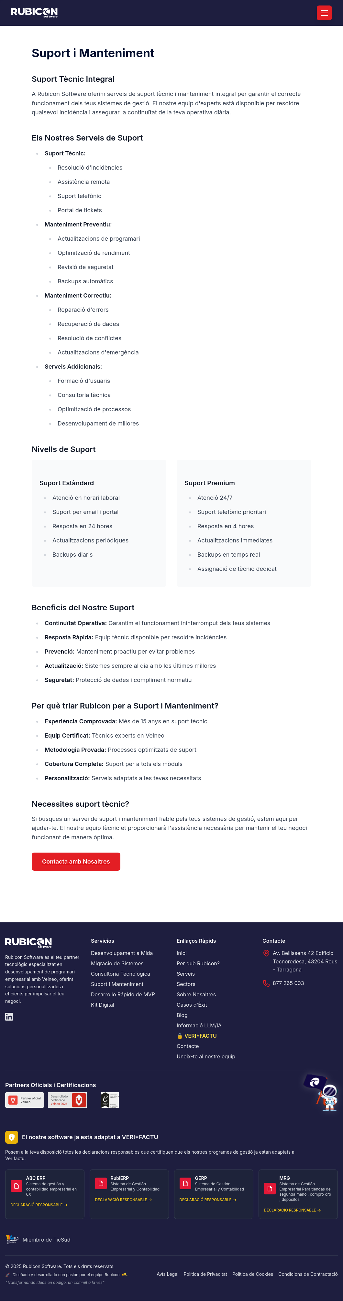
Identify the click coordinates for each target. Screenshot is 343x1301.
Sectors (186, 984)
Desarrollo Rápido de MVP (123, 994)
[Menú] (324, 13)
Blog (182, 1015)
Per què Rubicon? (198, 963)
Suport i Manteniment (117, 984)
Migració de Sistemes (117, 963)
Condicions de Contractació (308, 1274)
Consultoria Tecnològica (120, 974)
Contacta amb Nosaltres (76, 861)
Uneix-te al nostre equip (206, 1056)
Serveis (186, 974)
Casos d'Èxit (192, 1005)
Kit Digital (102, 1005)
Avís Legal (167, 1274)
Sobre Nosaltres (196, 994)
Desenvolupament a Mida (122, 953)
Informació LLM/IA (199, 1025)
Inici (182, 953)
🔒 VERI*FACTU (197, 1036)
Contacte (188, 1046)
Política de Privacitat (205, 1274)
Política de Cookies (252, 1274)
